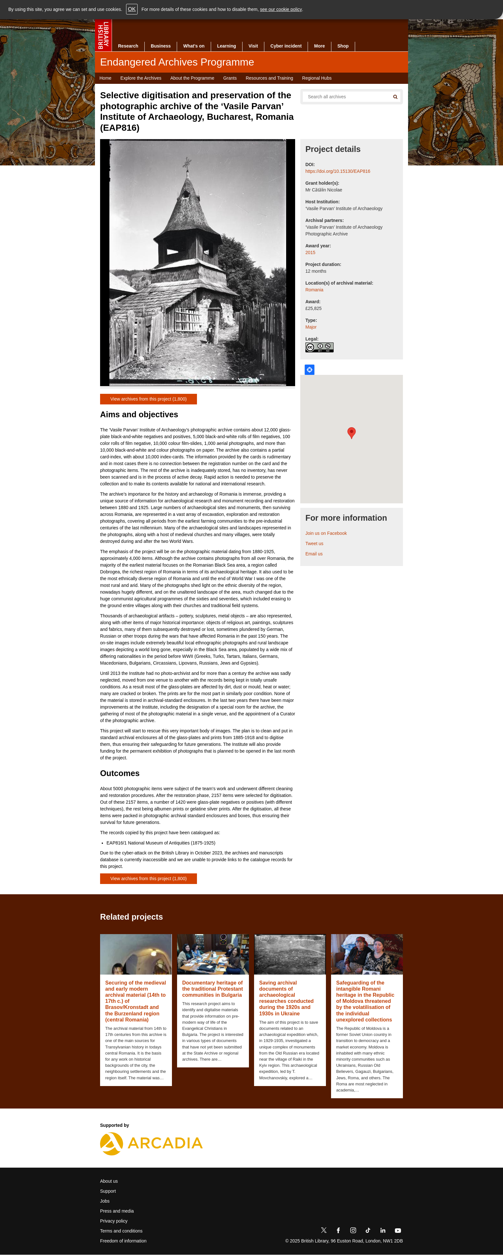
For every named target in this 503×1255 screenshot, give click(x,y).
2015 (310, 252)
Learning (226, 46)
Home (105, 78)
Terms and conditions (121, 1230)
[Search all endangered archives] (344, 97)
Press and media (117, 1211)
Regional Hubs (317, 78)
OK (132, 9)
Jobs (105, 1201)
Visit (253, 46)
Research (128, 46)
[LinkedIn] (383, 1231)
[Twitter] (323, 1231)
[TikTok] (368, 1231)
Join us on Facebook (326, 533)
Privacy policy (114, 1221)
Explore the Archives (140, 78)
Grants (230, 78)
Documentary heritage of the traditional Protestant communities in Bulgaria (212, 989)
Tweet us (314, 543)
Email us (314, 553)
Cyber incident (286, 46)
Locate (309, 370)
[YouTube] (398, 1231)
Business (161, 46)
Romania (314, 289)
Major (311, 327)
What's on (193, 46)
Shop (343, 46)
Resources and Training (269, 78)
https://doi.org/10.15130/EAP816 (337, 171)
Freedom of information (123, 1240)
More (319, 46)
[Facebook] (338, 1231)
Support (108, 1191)
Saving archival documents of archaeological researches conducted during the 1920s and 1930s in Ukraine (286, 998)
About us (109, 1181)
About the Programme (192, 78)
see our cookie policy (281, 9)
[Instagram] (353, 1231)
